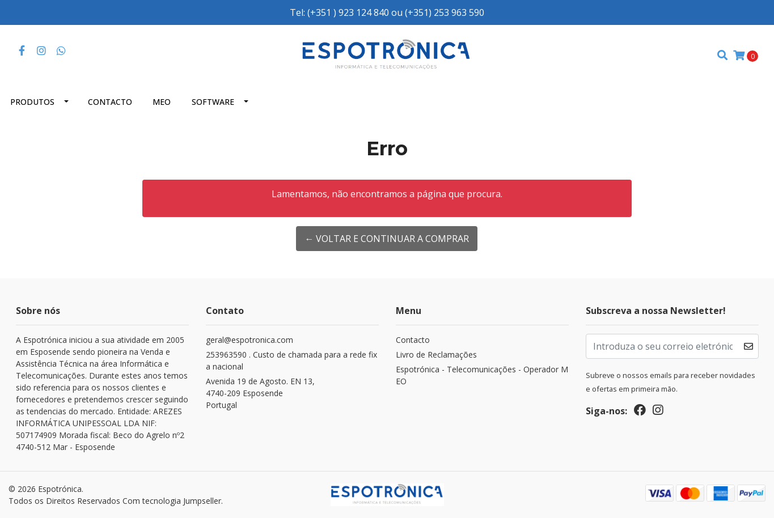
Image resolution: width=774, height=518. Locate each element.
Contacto (110, 101)
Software (213, 101)
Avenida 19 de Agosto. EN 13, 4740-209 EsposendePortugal (260, 393)
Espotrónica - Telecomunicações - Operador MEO (482, 375)
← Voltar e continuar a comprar (386, 238)
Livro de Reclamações (436, 354)
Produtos (32, 101)
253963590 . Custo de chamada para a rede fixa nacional (291, 360)
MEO (162, 101)
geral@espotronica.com (249, 339)
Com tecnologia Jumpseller (171, 500)
